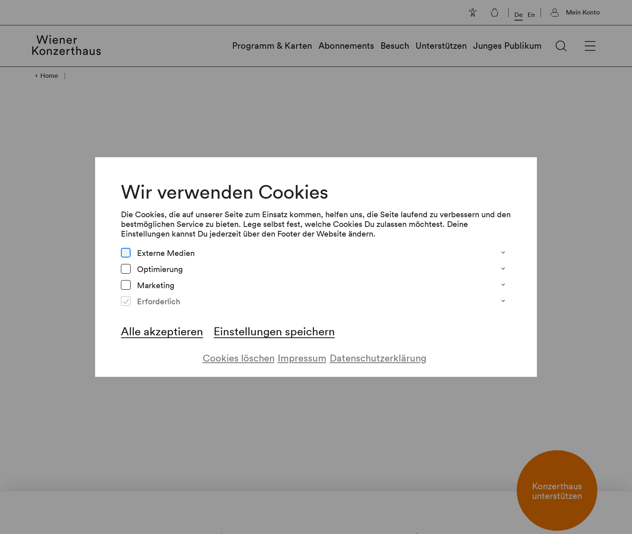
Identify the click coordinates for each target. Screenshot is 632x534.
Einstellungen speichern (274, 324)
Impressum (301, 351)
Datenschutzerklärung (378, 351)
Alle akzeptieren (161, 324)
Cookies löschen (238, 351)
